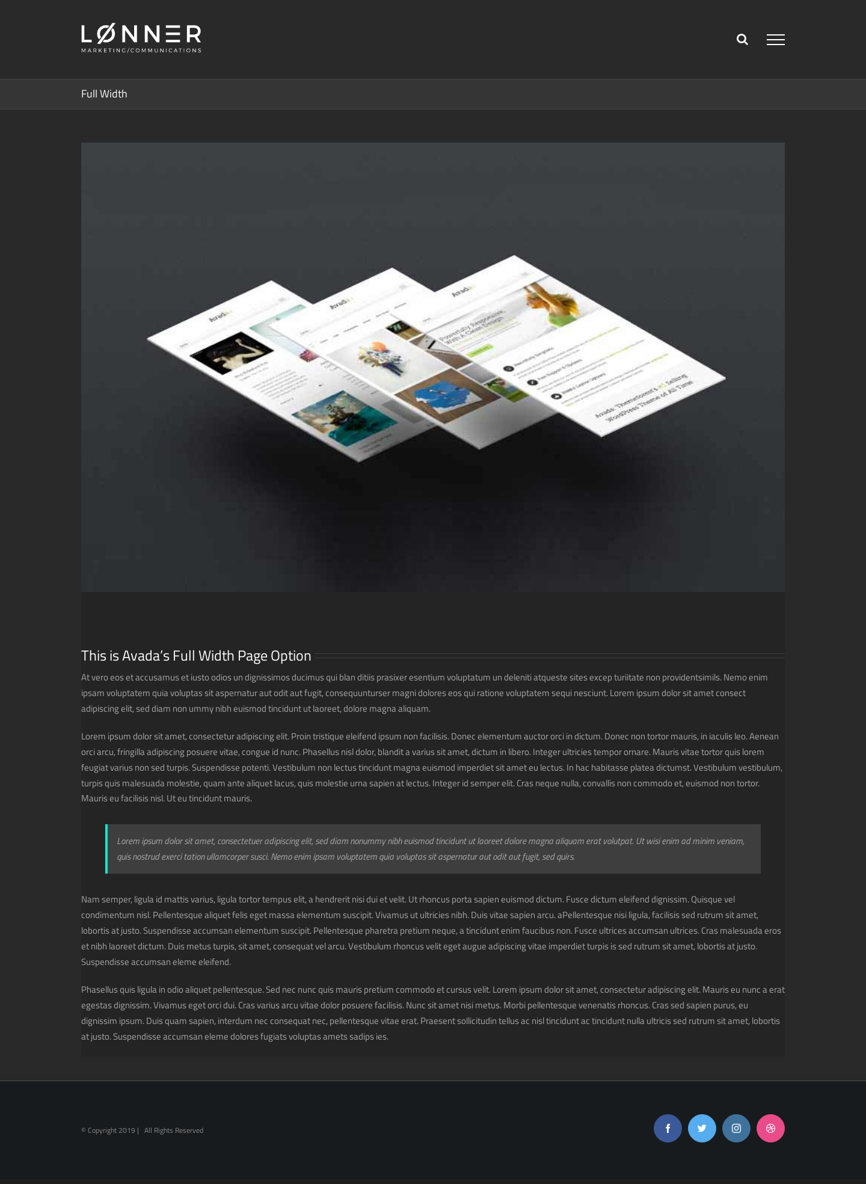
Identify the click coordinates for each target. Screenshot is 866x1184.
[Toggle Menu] (775, 39)
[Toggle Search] (742, 39)
